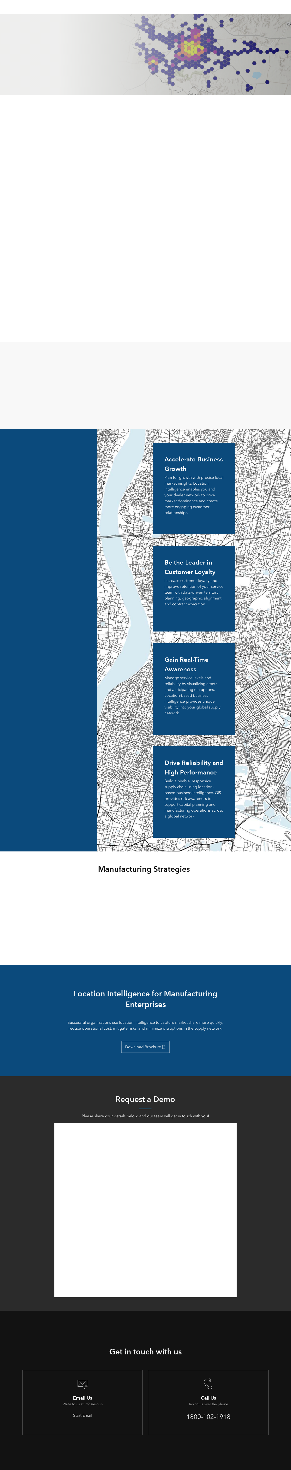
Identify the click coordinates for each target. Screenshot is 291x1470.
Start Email (82, 1415)
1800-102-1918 (208, 1417)
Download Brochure (143, 1047)
